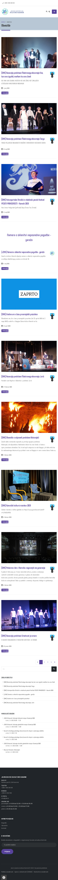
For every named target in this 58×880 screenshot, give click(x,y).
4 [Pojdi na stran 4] (51, 662)
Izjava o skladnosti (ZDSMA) (23, 872)
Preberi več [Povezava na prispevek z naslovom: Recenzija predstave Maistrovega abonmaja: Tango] (5, 154)
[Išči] (54, 669)
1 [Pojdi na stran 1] (42, 662)
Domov (3, 22)
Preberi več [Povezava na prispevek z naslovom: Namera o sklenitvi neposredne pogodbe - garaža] (5, 268)
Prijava (7, 851)
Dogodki (4, 823)
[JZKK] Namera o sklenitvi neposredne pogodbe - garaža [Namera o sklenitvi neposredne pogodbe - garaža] (22, 252)
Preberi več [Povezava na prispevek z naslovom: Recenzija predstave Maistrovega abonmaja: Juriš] (5, 391)
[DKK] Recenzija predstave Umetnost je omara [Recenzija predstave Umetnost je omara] (18, 635)
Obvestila (4, 825)
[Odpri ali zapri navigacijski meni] (54, 12)
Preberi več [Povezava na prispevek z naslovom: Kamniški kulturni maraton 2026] (5, 522)
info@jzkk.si (5, 798)
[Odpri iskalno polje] (46, 11)
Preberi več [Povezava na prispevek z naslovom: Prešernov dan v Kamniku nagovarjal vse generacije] (5, 590)
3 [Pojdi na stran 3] (47, 662)
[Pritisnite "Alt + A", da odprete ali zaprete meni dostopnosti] (4, 877)
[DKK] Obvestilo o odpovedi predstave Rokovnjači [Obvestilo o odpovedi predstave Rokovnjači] (20, 437)
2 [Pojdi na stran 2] (44, 662)
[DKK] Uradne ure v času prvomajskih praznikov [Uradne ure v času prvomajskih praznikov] (19, 314)
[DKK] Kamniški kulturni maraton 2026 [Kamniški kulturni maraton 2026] (16, 505)
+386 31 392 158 (6, 793)
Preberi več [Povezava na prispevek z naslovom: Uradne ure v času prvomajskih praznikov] (5, 330)
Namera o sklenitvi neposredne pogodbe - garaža (29, 237)
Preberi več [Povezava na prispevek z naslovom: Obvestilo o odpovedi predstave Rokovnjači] (5, 459)
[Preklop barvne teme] (49, 11)
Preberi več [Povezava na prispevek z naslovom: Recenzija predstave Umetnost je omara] (5, 651)
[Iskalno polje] (26, 669)
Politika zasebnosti (7, 872)
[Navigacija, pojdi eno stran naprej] (55, 662)
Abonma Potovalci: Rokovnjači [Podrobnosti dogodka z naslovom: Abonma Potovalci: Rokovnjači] (12, 751)
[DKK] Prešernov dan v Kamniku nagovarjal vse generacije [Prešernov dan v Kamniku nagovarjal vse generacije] (23, 567)
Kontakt (3, 828)
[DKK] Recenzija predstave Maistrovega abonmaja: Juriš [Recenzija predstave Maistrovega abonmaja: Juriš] (22, 376)
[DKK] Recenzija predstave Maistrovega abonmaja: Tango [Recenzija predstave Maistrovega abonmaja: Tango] (23, 138)
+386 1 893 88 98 (7, 788)
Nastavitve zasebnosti (41, 872)
